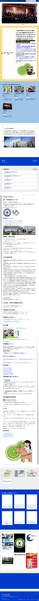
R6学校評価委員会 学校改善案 (8, 374)
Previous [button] (3, 14)
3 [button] (22, 24)
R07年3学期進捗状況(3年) (7, 179)
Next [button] (36, 14)
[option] (19, 13)
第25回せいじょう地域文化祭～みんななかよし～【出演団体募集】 (13, 220)
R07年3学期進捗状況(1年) (7, 187)
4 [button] (23, 24)
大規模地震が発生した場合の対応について (20, 353)
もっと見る (35, 169)
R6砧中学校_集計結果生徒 (7, 368)
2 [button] (21, 24)
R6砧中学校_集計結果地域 (7, 371)
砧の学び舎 (6, 430)
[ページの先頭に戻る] (38, 600)
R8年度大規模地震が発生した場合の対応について (10, 171)
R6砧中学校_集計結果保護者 (7, 369)
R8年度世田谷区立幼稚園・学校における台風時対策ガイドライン (12, 175)
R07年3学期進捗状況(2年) (7, 183)
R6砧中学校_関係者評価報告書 (8, 372)
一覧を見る (35, 160)
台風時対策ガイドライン (8, 353)
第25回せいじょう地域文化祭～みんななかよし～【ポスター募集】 (13, 222)
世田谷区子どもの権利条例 (24, 58)
